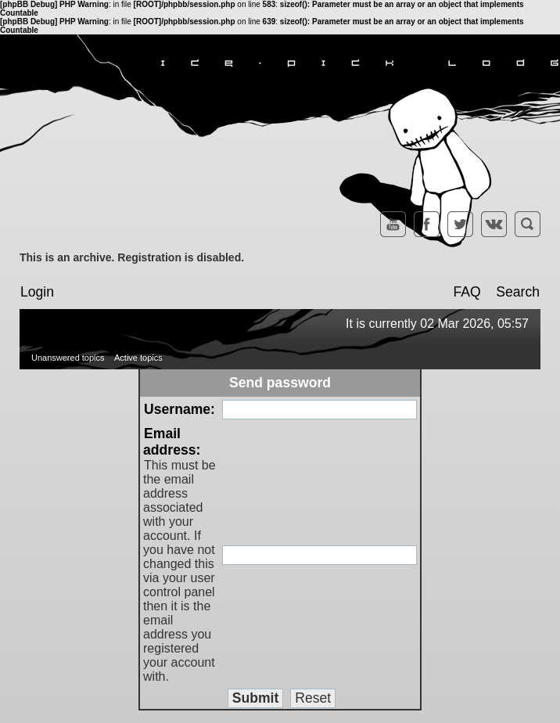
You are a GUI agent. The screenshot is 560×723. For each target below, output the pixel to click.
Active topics (138, 357)
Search (518, 292)
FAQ (466, 292)
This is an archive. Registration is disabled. (132, 257)
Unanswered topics (68, 357)
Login (37, 292)
